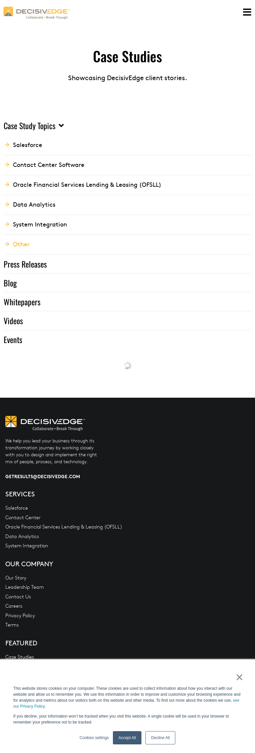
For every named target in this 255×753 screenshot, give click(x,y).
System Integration (40, 224)
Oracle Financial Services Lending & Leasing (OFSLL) (87, 184)
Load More (127, 366)
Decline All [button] (160, 737)
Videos (13, 320)
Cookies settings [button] (94, 737)
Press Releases (25, 264)
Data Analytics (34, 204)
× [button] (238, 677)
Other (21, 244)
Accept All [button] (127, 737)
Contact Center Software (48, 164)
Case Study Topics (34, 125)
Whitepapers (22, 302)
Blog (10, 283)
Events (13, 339)
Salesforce (27, 144)
